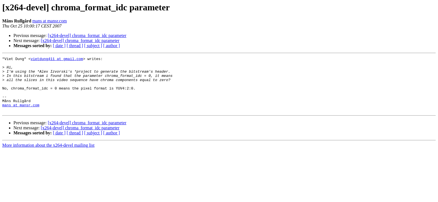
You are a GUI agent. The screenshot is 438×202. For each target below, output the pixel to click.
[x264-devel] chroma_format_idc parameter (87, 35)
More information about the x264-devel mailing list (48, 156)
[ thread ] (75, 45)
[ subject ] (93, 45)
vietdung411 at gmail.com (57, 59)
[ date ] (59, 45)
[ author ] (111, 45)
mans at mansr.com (49, 21)
